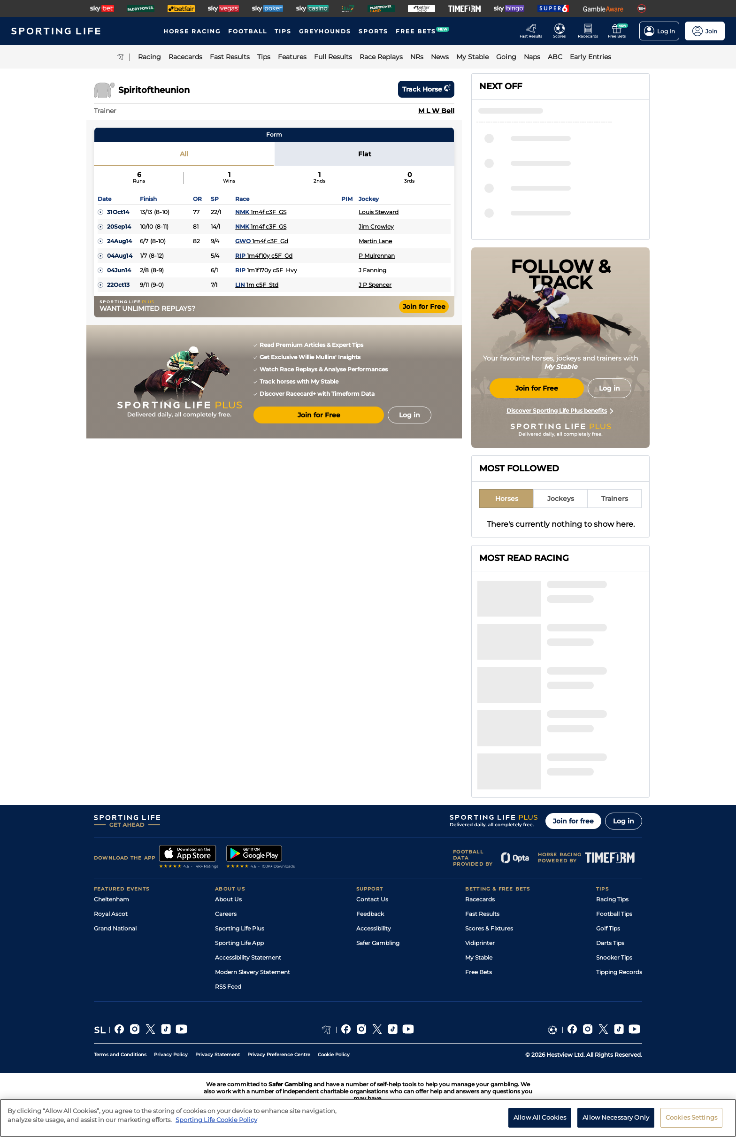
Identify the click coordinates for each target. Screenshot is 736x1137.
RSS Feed (228, 986)
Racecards (480, 899)
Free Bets (478, 972)
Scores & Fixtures (489, 928)
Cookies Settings (691, 1123)
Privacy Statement (217, 1055)
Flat (364, 154)
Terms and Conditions (120, 1055)
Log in (623, 821)
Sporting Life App (239, 942)
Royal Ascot (111, 913)
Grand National (115, 928)
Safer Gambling (377, 942)
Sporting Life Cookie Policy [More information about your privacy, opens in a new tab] (216, 1125)
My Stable (478, 957)
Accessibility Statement (248, 957)
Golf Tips (608, 928)
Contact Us (372, 899)
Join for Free (424, 306)
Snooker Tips (614, 957)
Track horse (426, 89)
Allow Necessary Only (616, 1123)
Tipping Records (619, 972)
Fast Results (482, 913)
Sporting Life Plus (239, 928)
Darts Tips (610, 942)
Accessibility (373, 928)
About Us (228, 899)
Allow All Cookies (540, 1123)
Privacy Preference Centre (278, 1055)
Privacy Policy (171, 1055)
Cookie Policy (334, 1055)
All (184, 154)
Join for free (573, 821)
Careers (226, 913)
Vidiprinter (480, 942)
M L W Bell (436, 111)
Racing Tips (612, 899)
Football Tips (614, 913)
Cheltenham (111, 899)
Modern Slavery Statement (252, 972)
